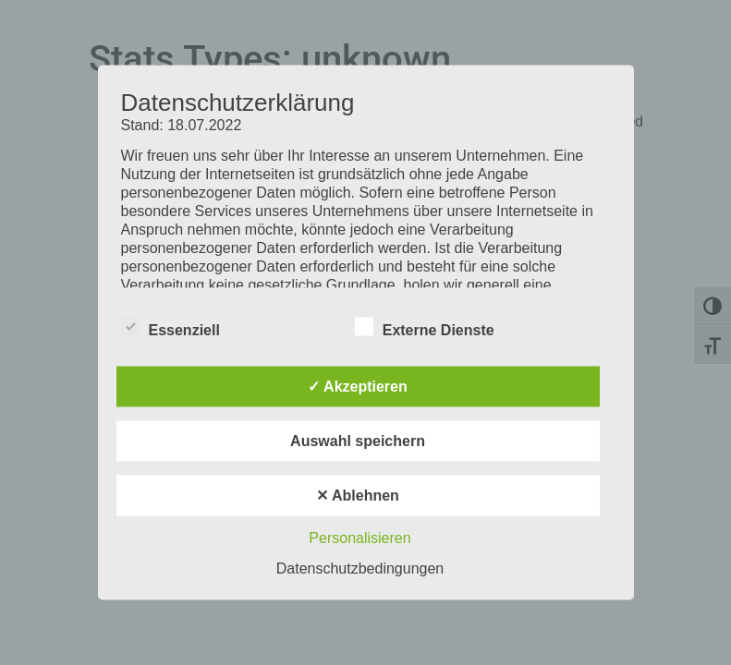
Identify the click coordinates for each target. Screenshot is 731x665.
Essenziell (170, 327)
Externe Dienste (424, 327)
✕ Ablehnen (357, 495)
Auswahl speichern (357, 441)
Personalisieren (359, 538)
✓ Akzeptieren (358, 386)
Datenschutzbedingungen (360, 568)
